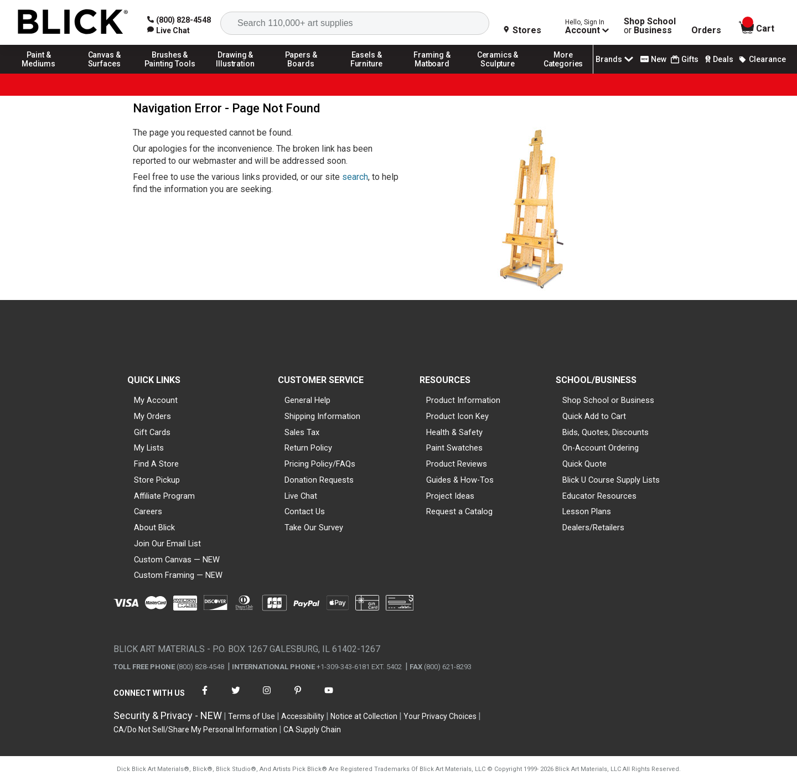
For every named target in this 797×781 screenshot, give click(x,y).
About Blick (154, 527)
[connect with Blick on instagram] (267, 697)
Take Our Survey (313, 527)
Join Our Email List (167, 544)
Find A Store (156, 464)
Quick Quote (584, 464)
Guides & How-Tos (460, 480)
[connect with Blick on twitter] (236, 697)
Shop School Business (650, 26)
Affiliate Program (164, 496)
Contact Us (304, 511)
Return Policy (308, 448)
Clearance (762, 59)
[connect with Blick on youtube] (329, 697)
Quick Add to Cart (594, 416)
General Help (307, 400)
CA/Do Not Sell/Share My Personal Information (195, 729)
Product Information (463, 400)
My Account (156, 400)
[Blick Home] (73, 22)
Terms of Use (251, 716)
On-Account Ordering (600, 448)
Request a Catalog (459, 511)
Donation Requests (319, 480)
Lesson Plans (586, 511)
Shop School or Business (608, 400)
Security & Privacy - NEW (167, 715)
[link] (168, 30)
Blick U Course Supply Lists (611, 480)
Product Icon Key (457, 416)
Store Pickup (157, 480)
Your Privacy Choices (440, 716)
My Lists (149, 448)
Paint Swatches (454, 448)
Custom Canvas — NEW (177, 560)
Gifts (684, 59)
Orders (706, 30)
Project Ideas (450, 496)
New (653, 59)
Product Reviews (456, 464)
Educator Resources (599, 496)
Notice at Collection (363, 716)
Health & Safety (454, 432)
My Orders (152, 416)
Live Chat (300, 496)
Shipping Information (322, 416)
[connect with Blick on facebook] (205, 697)
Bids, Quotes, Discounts (605, 432)
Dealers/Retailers (593, 527)
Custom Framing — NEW (178, 575)
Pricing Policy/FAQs (319, 464)
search (355, 177)
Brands (615, 59)
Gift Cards (152, 432)
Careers (148, 511)
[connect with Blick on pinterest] (298, 697)
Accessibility (302, 716)
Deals (718, 59)
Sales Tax (301, 432)
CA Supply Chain (312, 729)
